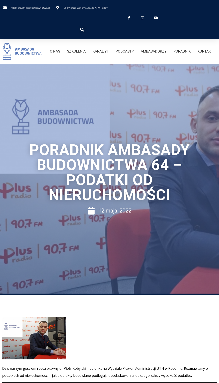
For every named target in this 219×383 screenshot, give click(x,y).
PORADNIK (182, 51)
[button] (82, 29)
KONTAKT (205, 51)
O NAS (55, 51)
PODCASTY (125, 51)
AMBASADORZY (154, 51)
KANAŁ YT (101, 51)
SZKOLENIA (76, 51)
